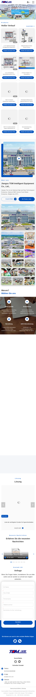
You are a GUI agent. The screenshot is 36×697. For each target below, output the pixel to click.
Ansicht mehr (18, 528)
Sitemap (24, 688)
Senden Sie (18, 623)
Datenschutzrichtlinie (15, 688)
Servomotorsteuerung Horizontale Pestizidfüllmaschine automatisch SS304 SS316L (27, 131)
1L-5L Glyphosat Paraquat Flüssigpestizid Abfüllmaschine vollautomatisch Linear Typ (9, 49)
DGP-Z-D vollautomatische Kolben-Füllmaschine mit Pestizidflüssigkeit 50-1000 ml (9, 131)
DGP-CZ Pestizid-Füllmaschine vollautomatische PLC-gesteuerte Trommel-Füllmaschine (9, 104)
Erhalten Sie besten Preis (9, 53)
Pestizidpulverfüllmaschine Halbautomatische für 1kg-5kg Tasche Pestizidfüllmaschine (26, 104)
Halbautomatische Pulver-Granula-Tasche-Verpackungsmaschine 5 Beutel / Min (26, 49)
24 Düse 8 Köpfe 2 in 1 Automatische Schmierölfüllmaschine (27, 76)
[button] (15, 18)
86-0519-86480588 (9, 671)
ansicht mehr (30, 26)
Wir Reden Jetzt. (26, 199)
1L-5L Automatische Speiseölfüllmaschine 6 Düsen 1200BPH (9, 76)
